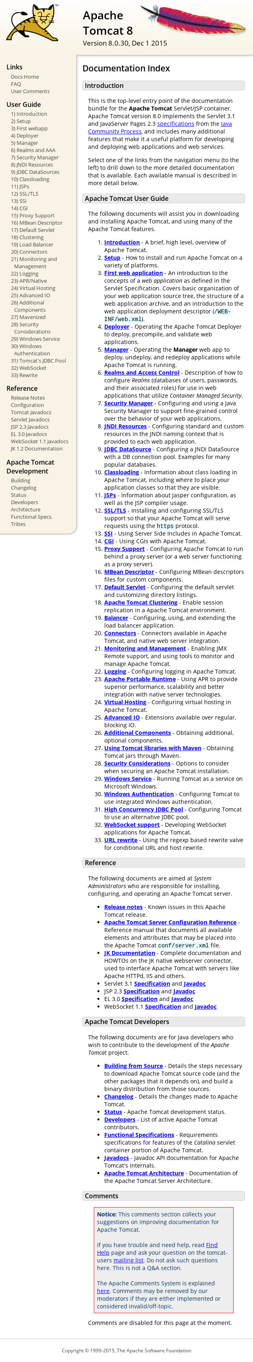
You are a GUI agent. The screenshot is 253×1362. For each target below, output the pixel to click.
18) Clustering (27, 237)
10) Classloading (30, 179)
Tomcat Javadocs (31, 412)
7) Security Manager (35, 157)
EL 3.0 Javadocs (29, 434)
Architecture (25, 509)
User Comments (30, 91)
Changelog (23, 487)
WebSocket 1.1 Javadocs (39, 441)
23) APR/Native (29, 280)
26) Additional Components (28, 306)
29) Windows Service (35, 338)
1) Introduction (29, 113)
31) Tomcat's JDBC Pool (38, 360)
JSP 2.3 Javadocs (29, 426)
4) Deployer (24, 135)
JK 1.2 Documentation (37, 448)
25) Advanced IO (30, 295)
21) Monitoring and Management (34, 262)
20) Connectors (29, 251)
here (103, 1291)
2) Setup (21, 121)
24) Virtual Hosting (33, 288)
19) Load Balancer (32, 244)
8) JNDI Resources (32, 164)
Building (20, 480)
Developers (24, 502)
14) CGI (19, 208)
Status (18, 494)
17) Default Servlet (33, 230)
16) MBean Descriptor (37, 222)
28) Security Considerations (31, 328)
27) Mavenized (28, 317)
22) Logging (24, 273)
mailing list (128, 1260)
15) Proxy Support (33, 215)
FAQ (16, 84)
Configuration (27, 405)
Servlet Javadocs (30, 419)
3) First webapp (29, 128)
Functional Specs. (32, 516)
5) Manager (24, 142)
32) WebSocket (28, 367)
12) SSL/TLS (24, 193)
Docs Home (25, 76)
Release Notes (28, 397)
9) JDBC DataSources (35, 171)
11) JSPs (20, 186)
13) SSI (19, 200)
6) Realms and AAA (33, 150)
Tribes (18, 524)
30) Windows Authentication (30, 349)
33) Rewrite (24, 375)
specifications (175, 123)
